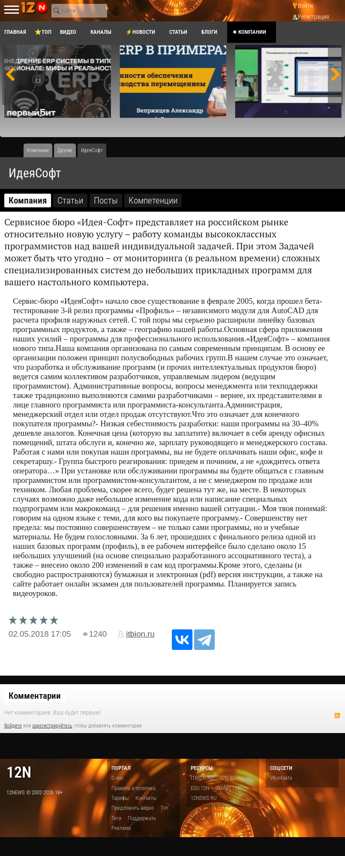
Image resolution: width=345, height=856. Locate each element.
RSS (337, 715)
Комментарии (35, 696)
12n (18, 772)
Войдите (13, 726)
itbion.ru (140, 633)
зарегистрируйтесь (52, 726)
